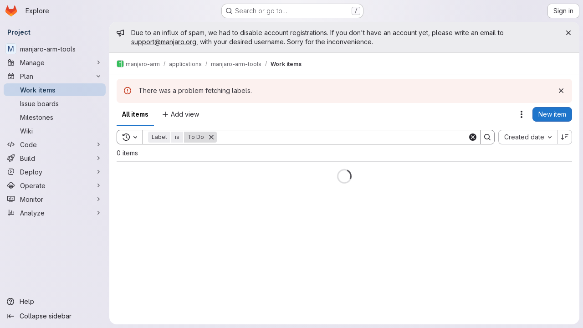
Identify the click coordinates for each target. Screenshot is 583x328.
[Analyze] (55, 212)
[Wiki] (55, 130)
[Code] (55, 144)
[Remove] (211, 137)
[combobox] (527, 137)
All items (135, 114)
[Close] (568, 32)
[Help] (55, 301)
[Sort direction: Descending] (564, 137)
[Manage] (55, 62)
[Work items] (55, 89)
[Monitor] (55, 199)
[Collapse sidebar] (55, 316)
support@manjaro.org (163, 42)
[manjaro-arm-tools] (55, 48)
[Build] (55, 158)
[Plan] (55, 76)
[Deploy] (55, 171)
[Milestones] (55, 117)
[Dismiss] (561, 90)
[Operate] (55, 185)
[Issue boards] (55, 103)
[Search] (342, 137)
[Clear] (472, 137)
